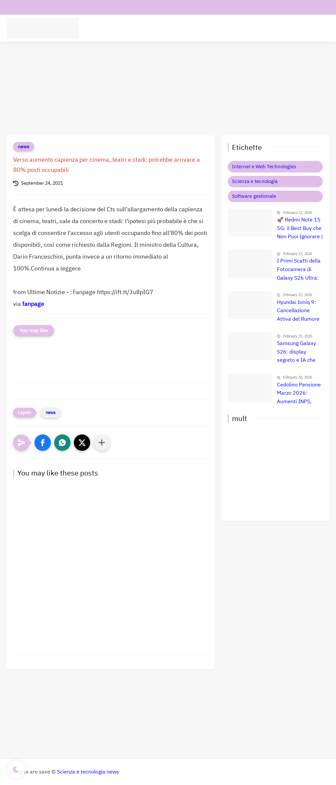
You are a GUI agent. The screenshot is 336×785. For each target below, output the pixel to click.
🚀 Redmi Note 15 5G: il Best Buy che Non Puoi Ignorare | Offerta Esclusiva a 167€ (300, 229)
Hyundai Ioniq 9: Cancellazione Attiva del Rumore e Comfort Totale (298, 311)
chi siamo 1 (45, 7)
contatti (17, 7)
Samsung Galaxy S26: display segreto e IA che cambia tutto (296, 352)
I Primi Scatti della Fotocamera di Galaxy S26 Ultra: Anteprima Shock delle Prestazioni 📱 (299, 270)
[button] (42, 442)
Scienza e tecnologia (255, 181)
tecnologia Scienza (127, 28)
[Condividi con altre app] (102, 442)
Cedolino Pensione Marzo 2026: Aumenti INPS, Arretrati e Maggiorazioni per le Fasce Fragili (299, 393)
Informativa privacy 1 (87, 7)
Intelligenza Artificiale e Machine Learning (249, 28)
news (23, 146)
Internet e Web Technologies (264, 166)
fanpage (33, 303)
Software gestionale (254, 196)
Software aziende (174, 28)
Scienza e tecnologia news (88, 772)
